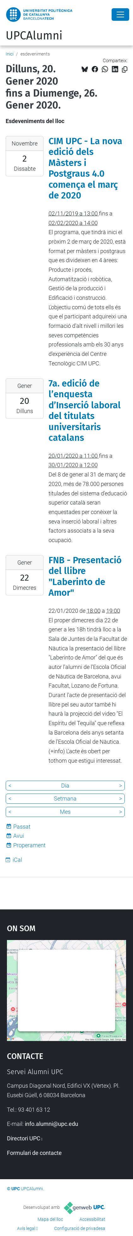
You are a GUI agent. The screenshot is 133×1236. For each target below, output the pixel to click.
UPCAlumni (34, 36)
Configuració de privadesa (79, 1228)
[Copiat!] (124, 69)
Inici (10, 53)
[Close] (120, 14)
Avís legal (26, 1228)
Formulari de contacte (34, 1153)
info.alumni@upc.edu (51, 1124)
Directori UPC (23, 1138)
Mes (65, 811)
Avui (18, 835)
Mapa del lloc (50, 1219)
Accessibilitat (92, 1219)
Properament (29, 845)
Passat (22, 826)
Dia (65, 785)
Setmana (65, 798)
